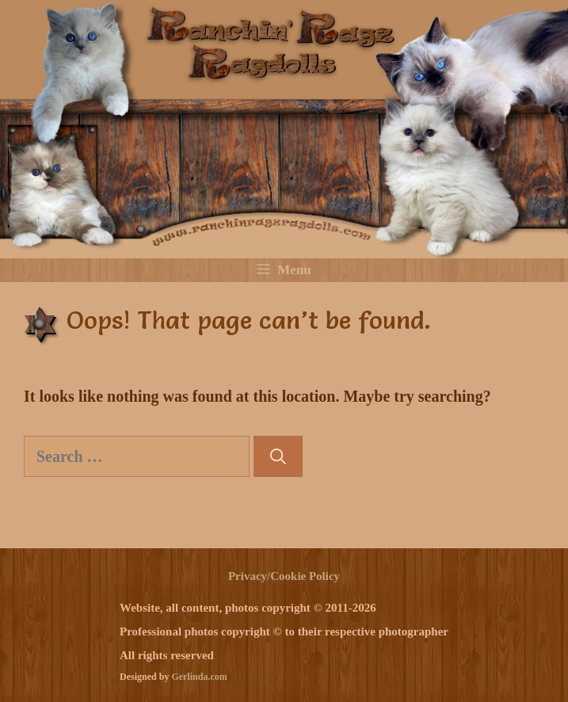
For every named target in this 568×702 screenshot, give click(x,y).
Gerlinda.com (199, 676)
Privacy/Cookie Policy (284, 576)
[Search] (278, 456)
